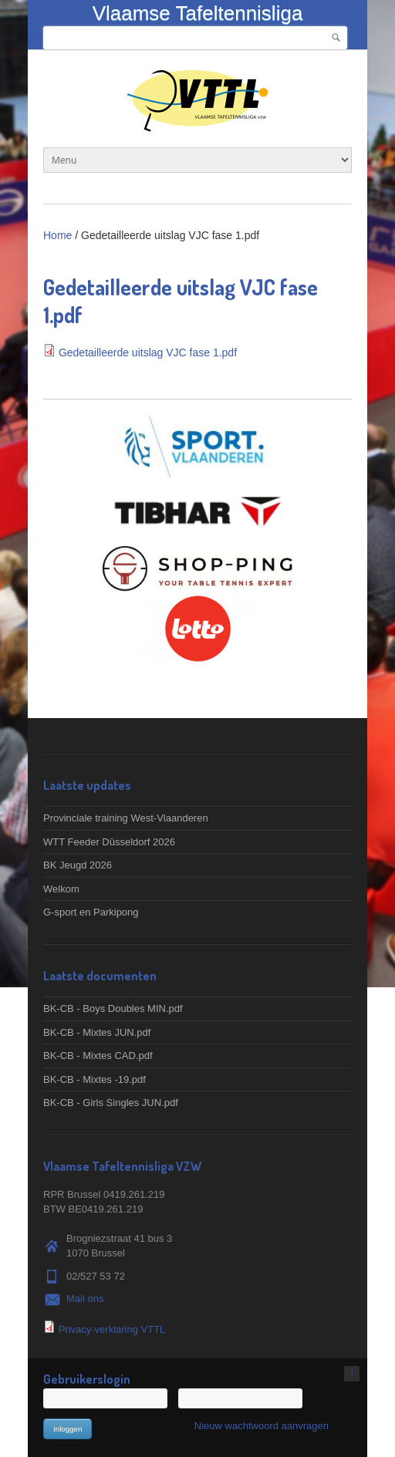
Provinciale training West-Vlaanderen (125, 818)
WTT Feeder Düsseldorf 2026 (109, 842)
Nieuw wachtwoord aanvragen (261, 1426)
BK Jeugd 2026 (77, 865)
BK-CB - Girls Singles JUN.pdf (110, 1102)
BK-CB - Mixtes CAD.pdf (98, 1055)
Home (57, 235)
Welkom (61, 889)
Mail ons (84, 1298)
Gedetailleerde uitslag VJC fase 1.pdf (148, 352)
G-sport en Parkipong (91, 912)
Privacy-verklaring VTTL (112, 1329)
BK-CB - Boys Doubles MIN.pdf (113, 1008)
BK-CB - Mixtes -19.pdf (94, 1079)
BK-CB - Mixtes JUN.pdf (96, 1032)
